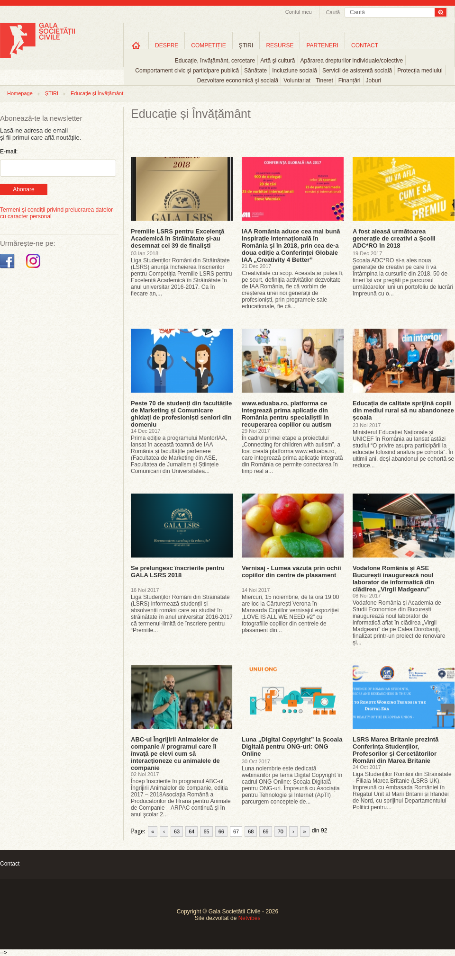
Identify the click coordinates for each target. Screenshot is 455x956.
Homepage (20, 93)
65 (206, 831)
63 (177, 831)
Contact (9, 863)
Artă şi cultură (277, 60)
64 (191, 831)
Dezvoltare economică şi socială (237, 80)
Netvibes (249, 918)
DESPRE (166, 45)
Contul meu (298, 12)
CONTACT (364, 45)
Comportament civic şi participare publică (187, 70)
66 (221, 831)
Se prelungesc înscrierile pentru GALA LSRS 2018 (178, 571)
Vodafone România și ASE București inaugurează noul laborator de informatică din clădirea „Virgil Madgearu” (393, 578)
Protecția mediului (419, 70)
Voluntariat (296, 80)
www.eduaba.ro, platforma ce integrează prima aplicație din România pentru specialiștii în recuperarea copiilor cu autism (286, 414)
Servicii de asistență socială (357, 70)
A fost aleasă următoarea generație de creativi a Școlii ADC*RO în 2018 (394, 238)
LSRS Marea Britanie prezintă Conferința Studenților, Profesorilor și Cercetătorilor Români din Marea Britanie (395, 750)
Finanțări (349, 80)
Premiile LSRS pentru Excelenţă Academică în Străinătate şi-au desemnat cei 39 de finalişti (177, 238)
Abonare (23, 189)
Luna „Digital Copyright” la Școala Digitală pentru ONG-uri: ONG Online (292, 746)
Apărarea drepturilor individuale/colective (351, 60)
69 (265, 831)
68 (251, 831)
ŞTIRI (246, 45)
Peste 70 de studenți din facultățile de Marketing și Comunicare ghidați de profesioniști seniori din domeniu (181, 414)
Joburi (374, 80)
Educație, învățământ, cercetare (215, 60)
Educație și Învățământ (97, 93)
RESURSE (279, 45)
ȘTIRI (51, 93)
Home (136, 45)
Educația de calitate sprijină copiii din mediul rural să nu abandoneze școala (403, 410)
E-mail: (9, 151)
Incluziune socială (294, 70)
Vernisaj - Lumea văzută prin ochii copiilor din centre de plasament (291, 571)
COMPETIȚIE (208, 45)
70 (280, 831)
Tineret (324, 80)
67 (236, 831)
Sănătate (255, 70)
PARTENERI (322, 45)
